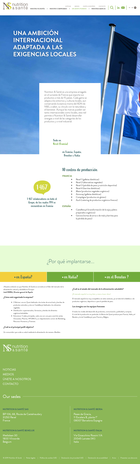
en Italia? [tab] (70, 277)
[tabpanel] (70, 310)
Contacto (102, 6)
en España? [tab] (23, 277)
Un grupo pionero (79, 9)
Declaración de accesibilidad (98, 457)
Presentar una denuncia (128, 457)
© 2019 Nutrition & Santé (12, 457)
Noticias (68, 6)
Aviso (114, 457)
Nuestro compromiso (58, 9)
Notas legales (30, 457)
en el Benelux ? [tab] (117, 277)
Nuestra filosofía (37, 9)
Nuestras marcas (99, 9)
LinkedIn (118, 7)
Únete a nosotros (89, 6)
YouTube (123, 7)
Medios (77, 6)
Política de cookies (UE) (48, 457)
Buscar (112, 7)
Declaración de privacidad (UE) (72, 457)
